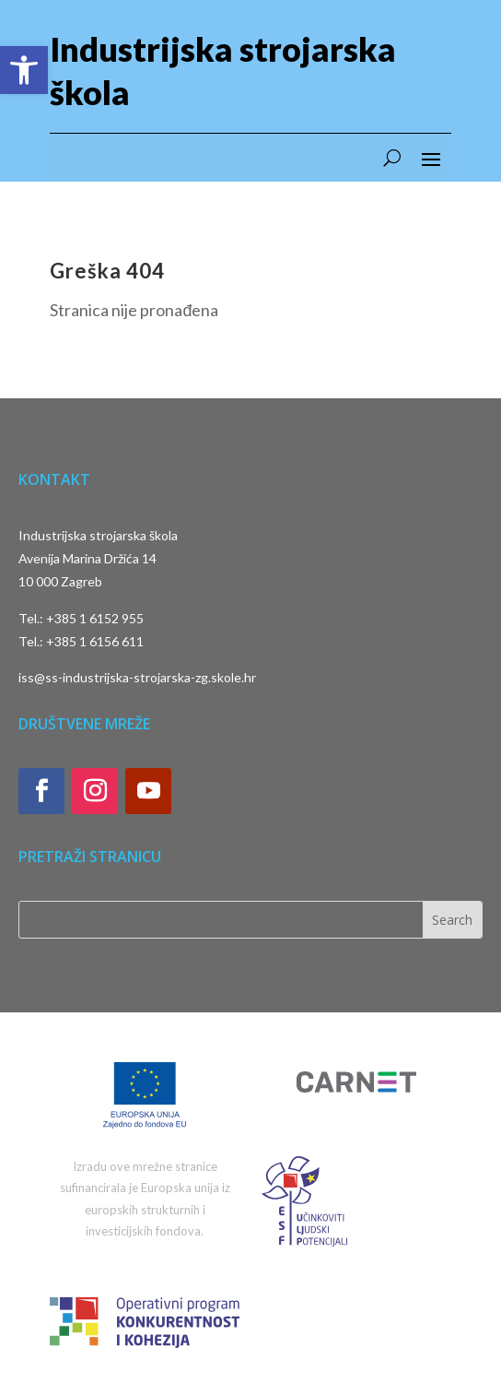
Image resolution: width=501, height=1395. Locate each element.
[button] (24, 70)
